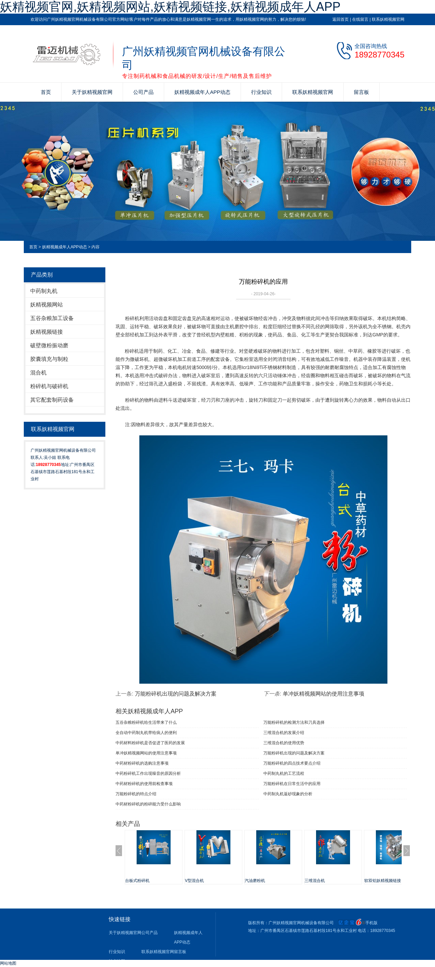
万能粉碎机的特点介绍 (136, 793)
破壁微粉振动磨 (49, 345)
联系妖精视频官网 (388, 19)
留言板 (361, 92)
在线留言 (360, 19)
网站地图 (8, 963)
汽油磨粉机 (255, 880)
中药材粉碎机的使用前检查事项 (144, 783)
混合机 (38, 373)
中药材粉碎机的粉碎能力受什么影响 (148, 804)
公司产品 (143, 92)
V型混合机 (194, 880)
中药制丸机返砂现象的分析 (287, 793)
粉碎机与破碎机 (49, 386)
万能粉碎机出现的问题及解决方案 (175, 694)
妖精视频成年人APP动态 (202, 92)
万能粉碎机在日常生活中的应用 (291, 783)
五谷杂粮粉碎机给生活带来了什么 (146, 722)
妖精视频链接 (46, 332)
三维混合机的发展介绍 (283, 732)
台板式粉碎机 (137, 880)
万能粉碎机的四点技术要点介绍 (291, 763)
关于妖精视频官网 (92, 92)
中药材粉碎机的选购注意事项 (142, 763)
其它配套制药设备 (52, 400)
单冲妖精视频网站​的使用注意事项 (323, 694)
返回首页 (340, 19)
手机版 (371, 922)
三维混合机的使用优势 (283, 742)
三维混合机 (314, 880)
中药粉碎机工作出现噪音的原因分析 (148, 773)
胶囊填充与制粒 (49, 359)
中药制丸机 (43, 291)
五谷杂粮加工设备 (52, 318)
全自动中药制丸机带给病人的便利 (146, 732)
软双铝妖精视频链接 (382, 880)
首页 (46, 92)
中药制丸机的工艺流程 (283, 773)
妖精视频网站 (46, 304)
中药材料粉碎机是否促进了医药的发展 (150, 742)
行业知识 (261, 92)
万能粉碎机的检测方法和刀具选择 (294, 722)
